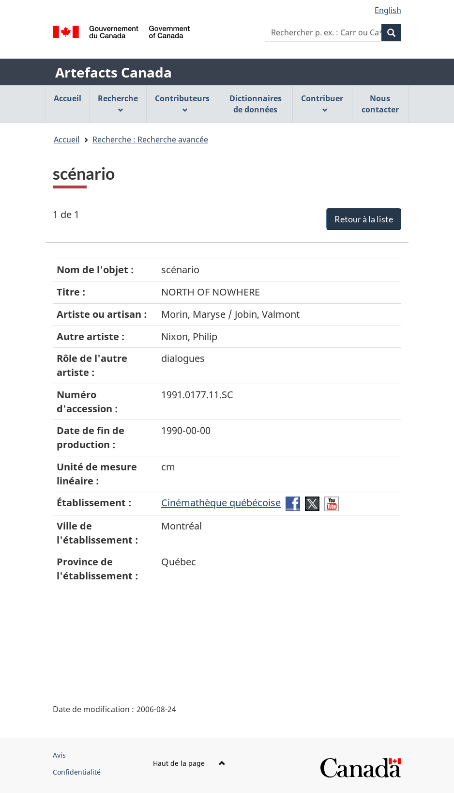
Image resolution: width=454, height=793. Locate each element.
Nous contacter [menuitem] (380, 104)
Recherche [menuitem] (118, 103)
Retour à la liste (363, 219)
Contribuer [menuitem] (322, 103)
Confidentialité (77, 772)
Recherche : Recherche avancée (150, 139)
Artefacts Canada (113, 72)
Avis (59, 755)
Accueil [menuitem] (67, 98)
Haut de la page (189, 763)
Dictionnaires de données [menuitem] (255, 104)
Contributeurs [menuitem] (182, 103)
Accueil (66, 139)
